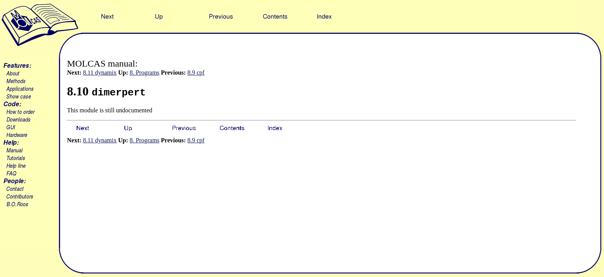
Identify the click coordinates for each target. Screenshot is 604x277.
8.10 (106, 91)
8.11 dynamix (99, 72)
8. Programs (144, 72)
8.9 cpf (195, 72)
